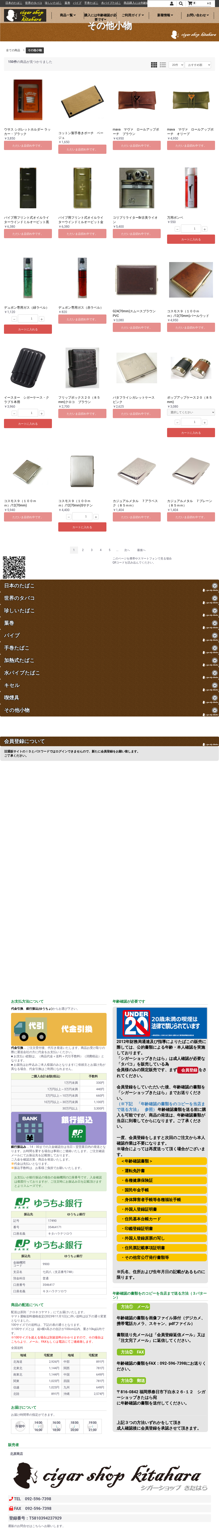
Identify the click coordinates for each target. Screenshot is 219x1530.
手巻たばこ (110, 2)
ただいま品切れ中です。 (27, 145)
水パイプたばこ (130, 2)
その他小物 (35, 50)
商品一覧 (68, 15)
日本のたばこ (32, 2)
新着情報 (165, 15)
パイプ (96, 2)
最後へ (141, 550)
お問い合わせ (198, 15)
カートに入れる (191, 239)
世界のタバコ (52, 2)
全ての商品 (13, 50)
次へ (127, 550)
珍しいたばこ (72, 2)
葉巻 (86, 2)
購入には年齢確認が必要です (100, 16)
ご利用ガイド (133, 15)
